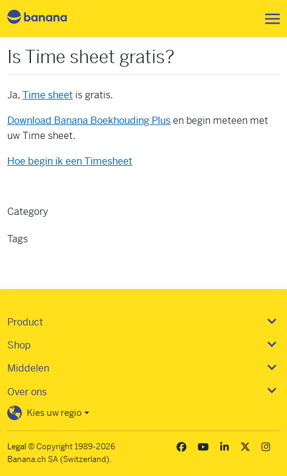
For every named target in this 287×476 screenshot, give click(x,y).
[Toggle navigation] (269, 19)
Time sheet (47, 95)
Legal (16, 446)
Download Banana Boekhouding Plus (89, 120)
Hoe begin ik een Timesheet (69, 161)
